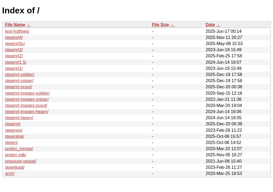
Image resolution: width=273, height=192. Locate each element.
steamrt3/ (14, 49)
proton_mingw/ (19, 148)
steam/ (11, 142)
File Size (160, 24)
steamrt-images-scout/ (26, 105)
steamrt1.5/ (15, 62)
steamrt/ (13, 124)
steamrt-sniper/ (19, 80)
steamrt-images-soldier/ (27, 93)
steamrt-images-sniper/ (27, 99)
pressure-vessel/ (20, 161)
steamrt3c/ (15, 43)
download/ (15, 167)
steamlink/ (14, 136)
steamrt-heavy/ (19, 117)
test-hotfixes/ (17, 31)
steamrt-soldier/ (19, 74)
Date (210, 24)
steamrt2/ (14, 56)
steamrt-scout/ (18, 87)
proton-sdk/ (15, 155)
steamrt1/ (14, 68)
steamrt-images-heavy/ (27, 111)
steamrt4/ (14, 37)
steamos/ (13, 130)
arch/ (10, 173)
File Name (15, 24)
